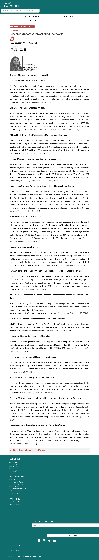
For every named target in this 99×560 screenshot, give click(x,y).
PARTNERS (14, 499)
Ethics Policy (14, 486)
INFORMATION (16, 477)
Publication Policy (16, 482)
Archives (68, 17)
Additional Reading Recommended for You (27, 450)
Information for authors (18, 491)
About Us (13, 462)
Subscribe (33, 21)
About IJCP (14, 464)
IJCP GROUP (15, 459)
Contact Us (14, 471)
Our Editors (14, 466)
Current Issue (32, 17)
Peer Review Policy (17, 484)
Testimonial (14, 502)
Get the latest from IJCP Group (46, 522)
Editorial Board (15, 469)
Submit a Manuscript (17, 480)
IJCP (20, 545)
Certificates (14, 493)
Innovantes (36, 556)
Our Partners (14, 504)
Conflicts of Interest (17, 489)
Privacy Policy (14, 551)
